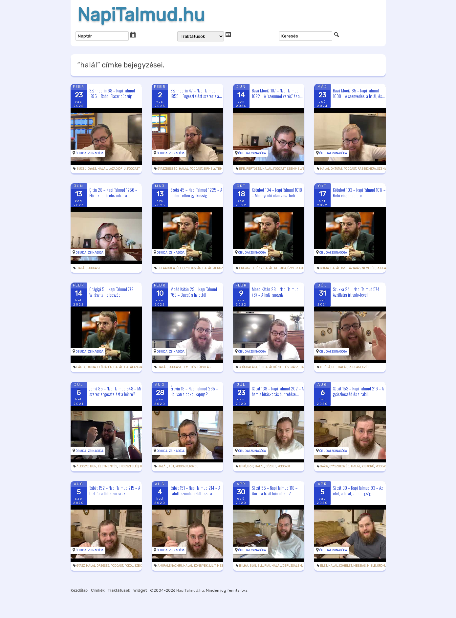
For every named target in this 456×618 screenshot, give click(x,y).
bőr (250, 466)
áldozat (82, 466)
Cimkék (97, 590)
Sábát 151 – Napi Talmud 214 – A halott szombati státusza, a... (195, 490)
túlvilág (203, 367)
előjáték (104, 367)
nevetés (368, 268)
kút (171, 466)
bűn (93, 466)
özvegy (293, 268)
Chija (324, 268)
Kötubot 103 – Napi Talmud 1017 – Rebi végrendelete (359, 192)
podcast (133, 168)
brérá (325, 367)
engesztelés (129, 466)
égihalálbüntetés (274, 367)
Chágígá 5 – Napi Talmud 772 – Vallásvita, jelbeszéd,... (113, 292)
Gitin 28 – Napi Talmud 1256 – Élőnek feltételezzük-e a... (113, 192)
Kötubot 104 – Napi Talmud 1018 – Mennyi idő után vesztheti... (277, 192)
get (334, 367)
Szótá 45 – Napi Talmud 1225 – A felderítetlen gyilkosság (196, 192)
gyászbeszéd (168, 168)
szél (365, 367)
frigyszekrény (250, 268)
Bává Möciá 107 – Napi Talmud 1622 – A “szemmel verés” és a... (277, 93)
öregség (103, 565)
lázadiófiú (117, 168)
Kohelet (345, 565)
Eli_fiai (263, 565)
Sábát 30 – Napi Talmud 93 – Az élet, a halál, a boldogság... (358, 490)
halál (102, 168)
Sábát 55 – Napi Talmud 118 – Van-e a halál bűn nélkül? (274, 490)
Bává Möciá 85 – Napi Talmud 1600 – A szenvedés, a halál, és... (359, 93)
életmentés (107, 466)
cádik (80, 367)
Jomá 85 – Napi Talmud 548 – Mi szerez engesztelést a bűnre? (115, 391)
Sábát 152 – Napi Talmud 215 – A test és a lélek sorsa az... (114, 490)
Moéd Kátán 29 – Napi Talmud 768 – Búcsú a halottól (193, 292)
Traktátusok (119, 590)
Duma (91, 367)
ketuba (280, 268)
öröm (381, 565)
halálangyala (135, 367)
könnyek (201, 565)
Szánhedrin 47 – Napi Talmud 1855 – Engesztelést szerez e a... (196, 93)
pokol (193, 466)
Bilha (243, 565)
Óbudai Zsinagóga (89, 153)
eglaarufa (166, 268)
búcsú (81, 168)
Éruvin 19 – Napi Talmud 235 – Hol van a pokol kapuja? (194, 391)
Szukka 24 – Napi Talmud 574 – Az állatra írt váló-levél (357, 292)
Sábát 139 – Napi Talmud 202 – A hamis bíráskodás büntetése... (278, 391)
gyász (92, 168)
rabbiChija (367, 168)
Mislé (371, 565)
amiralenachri (170, 565)
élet (179, 268)
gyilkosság (193, 268)
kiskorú (368, 466)
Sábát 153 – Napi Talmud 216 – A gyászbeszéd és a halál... (358, 391)
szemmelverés (298, 168)
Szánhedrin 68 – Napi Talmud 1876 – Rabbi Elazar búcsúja (112, 93)
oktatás (336, 168)
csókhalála (248, 367)
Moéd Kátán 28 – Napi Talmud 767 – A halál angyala (275, 292)
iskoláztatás (350, 268)
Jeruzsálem (223, 268)
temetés (189, 367)
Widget (140, 590)
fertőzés (253, 168)
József (271, 466)
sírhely (209, 168)
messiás (359, 565)
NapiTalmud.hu (141, 15)
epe (242, 168)
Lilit (212, 565)
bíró (242, 466)
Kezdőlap (79, 590)
